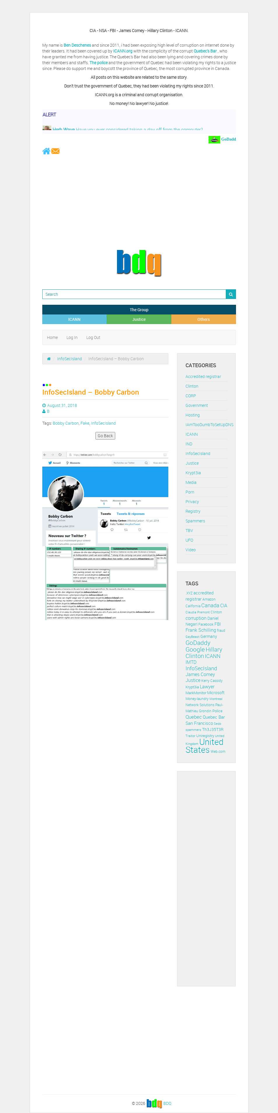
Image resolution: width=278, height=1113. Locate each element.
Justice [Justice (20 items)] (193, 680)
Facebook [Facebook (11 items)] (206, 624)
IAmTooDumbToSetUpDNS (209, 424)
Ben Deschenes (77, 45)
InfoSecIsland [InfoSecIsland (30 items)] (201, 668)
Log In (72, 337)
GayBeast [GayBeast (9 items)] (193, 637)
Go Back (105, 435)
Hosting (193, 415)
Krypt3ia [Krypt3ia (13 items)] (192, 687)
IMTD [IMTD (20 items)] (191, 662)
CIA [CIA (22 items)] (223, 605)
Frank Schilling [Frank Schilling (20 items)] (201, 630)
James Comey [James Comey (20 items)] (200, 674)
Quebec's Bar (206, 51)
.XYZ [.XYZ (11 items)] (189, 593)
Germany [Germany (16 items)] (208, 636)
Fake (85, 423)
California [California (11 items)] (193, 606)
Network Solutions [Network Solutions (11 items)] (200, 705)
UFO (189, 540)
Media (191, 482)
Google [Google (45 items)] (195, 649)
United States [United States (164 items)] (204, 745)
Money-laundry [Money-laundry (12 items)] (197, 698)
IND (189, 444)
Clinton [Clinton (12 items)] (216, 612)
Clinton (192, 386)
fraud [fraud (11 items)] (221, 630)
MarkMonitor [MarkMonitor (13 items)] (196, 692)
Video (191, 549)
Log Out (93, 337)
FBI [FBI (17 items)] (217, 624)
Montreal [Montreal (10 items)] (216, 698)
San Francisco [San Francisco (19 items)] (199, 723)
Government (197, 405)
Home (52, 337)
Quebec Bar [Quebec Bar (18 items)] (214, 717)
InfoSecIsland (69, 358)
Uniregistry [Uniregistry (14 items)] (205, 735)
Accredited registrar (203, 376)
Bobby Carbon (66, 423)
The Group (139, 309)
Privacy (192, 501)
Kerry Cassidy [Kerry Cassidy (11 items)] (212, 680)
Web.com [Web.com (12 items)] (218, 751)
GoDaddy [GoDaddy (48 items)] (198, 642)
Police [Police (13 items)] (217, 710)
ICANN (74, 319)
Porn (190, 492)
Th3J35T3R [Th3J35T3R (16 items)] (212, 729)
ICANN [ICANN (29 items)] (213, 655)
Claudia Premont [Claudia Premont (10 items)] (198, 612)
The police (99, 62)
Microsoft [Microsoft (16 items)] (216, 692)
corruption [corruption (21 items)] (196, 618)
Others (203, 319)
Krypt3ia (193, 472)
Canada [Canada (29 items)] (210, 605)
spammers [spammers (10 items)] (193, 729)
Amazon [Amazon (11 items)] (209, 599)
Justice (139, 319)
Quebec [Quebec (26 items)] (194, 716)
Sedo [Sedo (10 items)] (217, 723)
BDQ (167, 1103)
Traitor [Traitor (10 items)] (190, 736)
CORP (191, 395)
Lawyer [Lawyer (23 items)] (207, 686)
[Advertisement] (139, 202)
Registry (193, 511)
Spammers (195, 521)
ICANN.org (122, 51)
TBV (189, 530)
